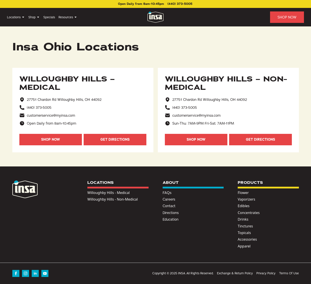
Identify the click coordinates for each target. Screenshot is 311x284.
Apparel (244, 246)
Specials (49, 17)
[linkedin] (35, 273)
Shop (32, 17)
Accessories (247, 239)
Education (171, 219)
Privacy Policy (266, 273)
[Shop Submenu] (38, 17)
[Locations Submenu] (23, 17)
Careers (169, 199)
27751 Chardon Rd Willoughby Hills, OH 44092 (64, 99)
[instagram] (25, 273)
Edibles (244, 205)
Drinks (243, 219)
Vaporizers (246, 199)
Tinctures (245, 226)
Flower (243, 192)
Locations (14, 17)
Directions (171, 212)
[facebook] (15, 273)
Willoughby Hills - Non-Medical (112, 199)
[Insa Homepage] (155, 17)
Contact (169, 206)
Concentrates (249, 212)
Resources (66, 17)
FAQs (167, 192)
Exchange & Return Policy (235, 273)
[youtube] (44, 273)
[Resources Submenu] (75, 17)
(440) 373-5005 (39, 107)
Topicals (244, 232)
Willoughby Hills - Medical (108, 192)
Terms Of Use (289, 273)
